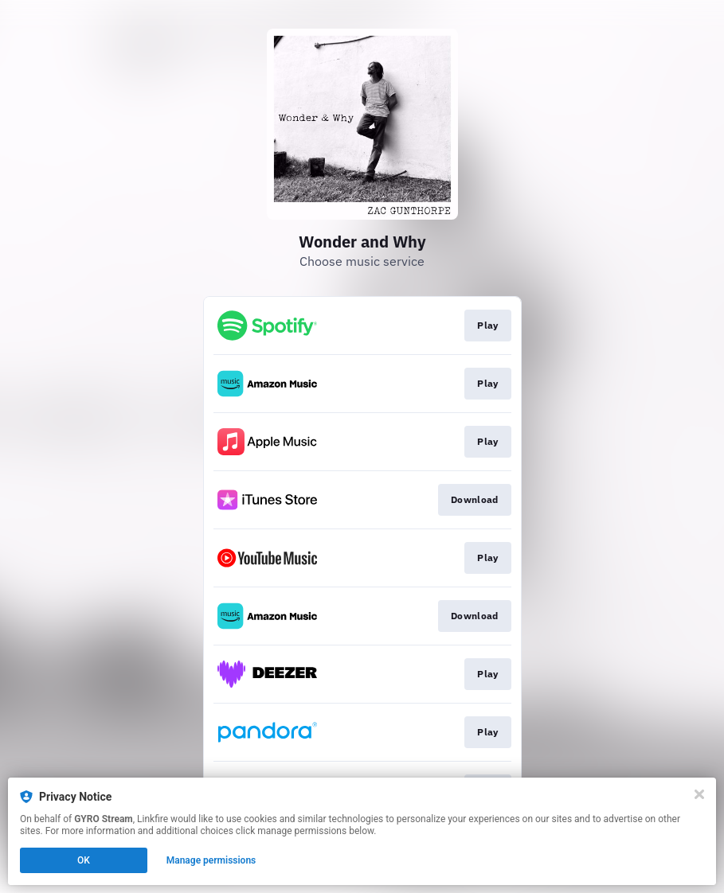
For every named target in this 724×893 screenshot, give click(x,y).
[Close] (699, 794)
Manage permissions (211, 860)
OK (83, 860)
